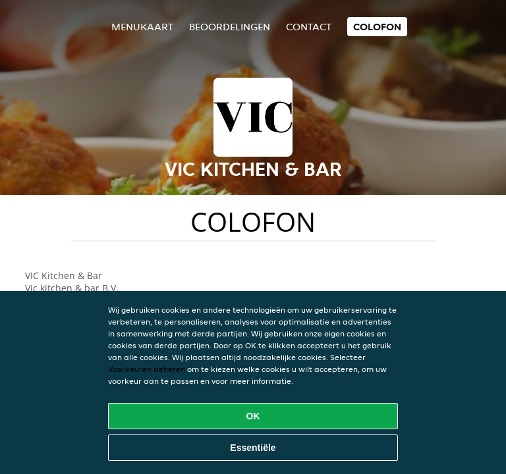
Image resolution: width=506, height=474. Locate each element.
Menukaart (142, 27)
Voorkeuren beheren (146, 369)
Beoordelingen (229, 27)
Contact (308, 27)
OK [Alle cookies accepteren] (253, 416)
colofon (377, 27)
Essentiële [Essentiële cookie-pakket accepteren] (252, 447)
